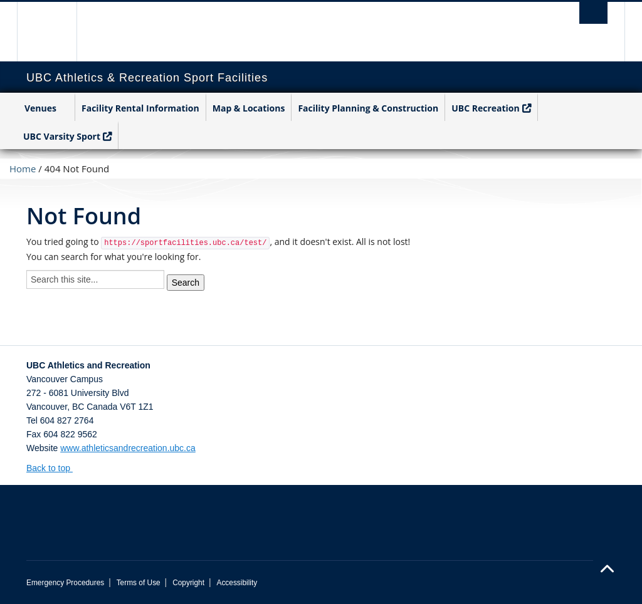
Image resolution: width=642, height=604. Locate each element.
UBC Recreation (485, 108)
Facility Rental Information (140, 108)
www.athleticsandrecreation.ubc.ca (128, 448)
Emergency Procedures (65, 582)
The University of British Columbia (56, 31)
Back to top (54, 468)
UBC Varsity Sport (61, 136)
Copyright (188, 582)
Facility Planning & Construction (368, 108)
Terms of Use (138, 582)
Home (22, 168)
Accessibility (236, 582)
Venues (40, 108)
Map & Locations (249, 108)
